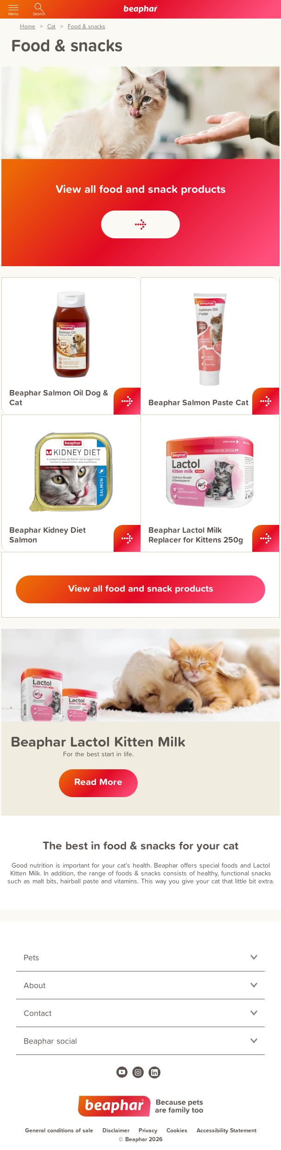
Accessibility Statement (226, 1130)
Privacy (148, 1130)
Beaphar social (50, 1041)
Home (27, 26)
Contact (37, 1013)
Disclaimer (115, 1130)
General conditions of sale (59, 1130)
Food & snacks (86, 26)
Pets (31, 957)
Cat (51, 26)
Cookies (176, 1130)
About (34, 985)
